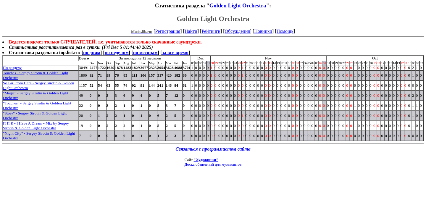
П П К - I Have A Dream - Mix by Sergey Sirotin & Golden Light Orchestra (36, 125)
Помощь (285, 31)
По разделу (12, 67)
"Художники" (206, 159)
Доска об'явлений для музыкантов (212, 164)
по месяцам (145, 52)
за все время (175, 52)
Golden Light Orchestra (237, 5)
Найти (191, 31)
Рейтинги (210, 31)
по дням (91, 52)
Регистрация (167, 31)
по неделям (117, 52)
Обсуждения (237, 31)
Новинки (263, 31)
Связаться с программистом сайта (213, 148)
